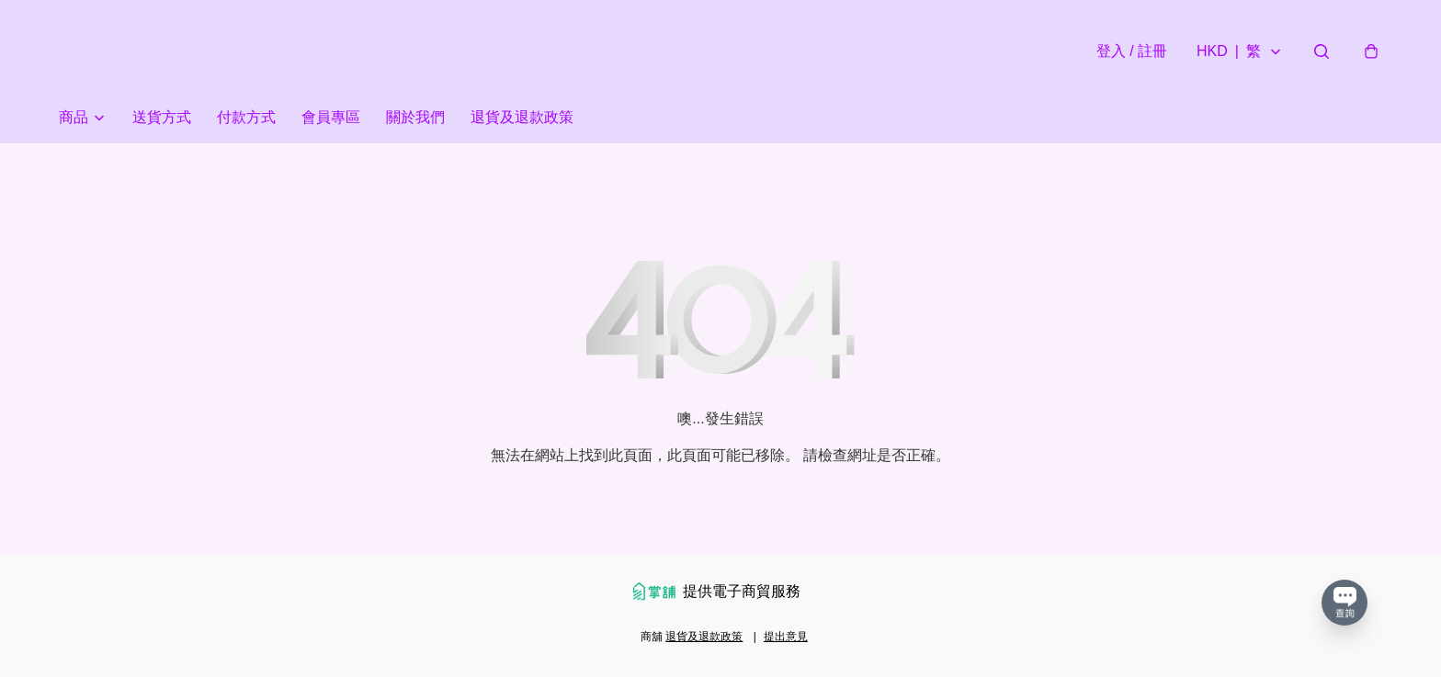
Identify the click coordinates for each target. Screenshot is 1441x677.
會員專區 (330, 117)
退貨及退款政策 (522, 117)
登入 (1131, 51)
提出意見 (786, 636)
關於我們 (415, 117)
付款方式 (246, 117)
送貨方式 (161, 117)
